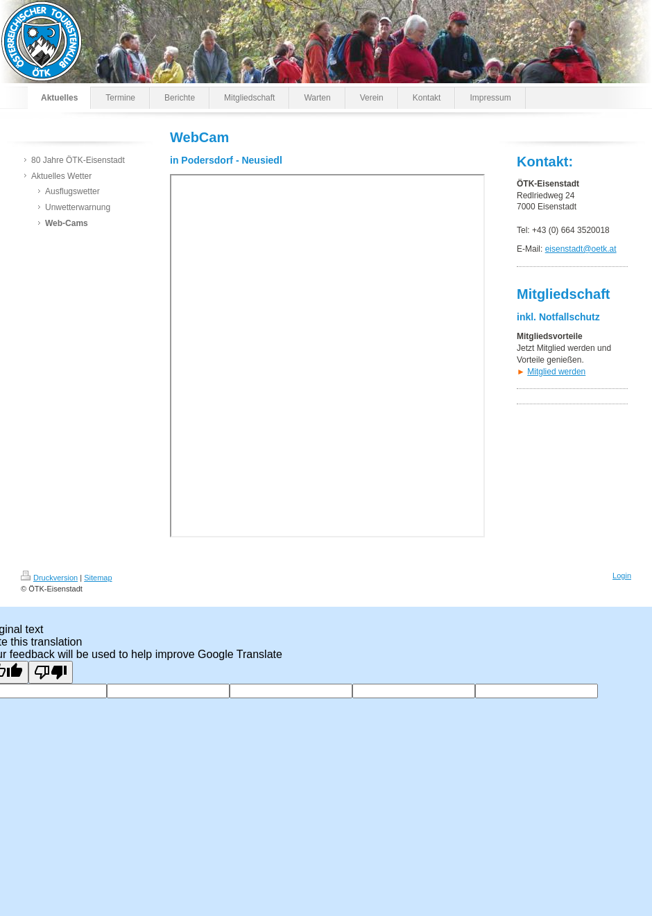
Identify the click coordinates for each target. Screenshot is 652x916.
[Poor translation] (50, 672)
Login (621, 575)
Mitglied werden (556, 372)
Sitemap (98, 577)
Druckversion (49, 577)
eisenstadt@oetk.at (581, 249)
